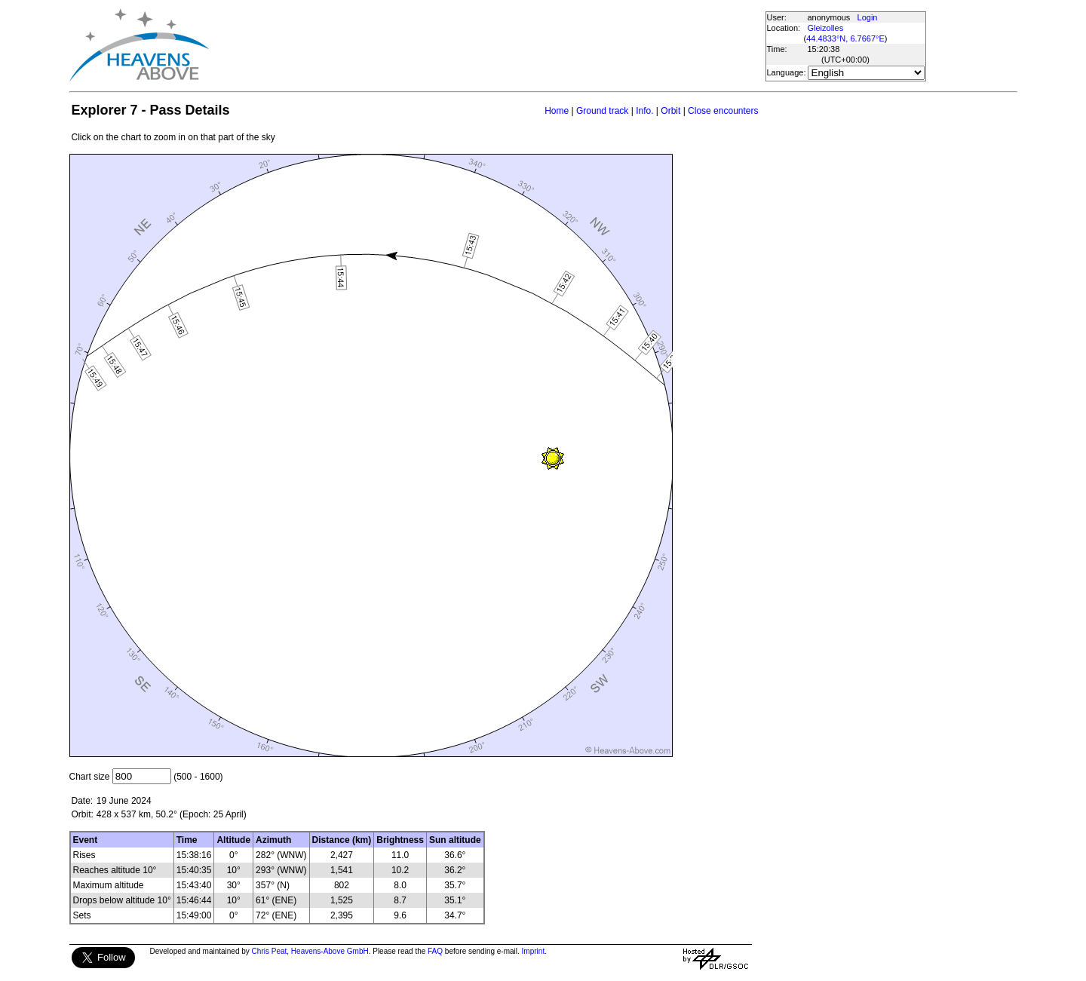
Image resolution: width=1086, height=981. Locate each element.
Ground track (602, 111)
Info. (644, 111)
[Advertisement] (486, 45)
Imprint (533, 951)
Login (867, 17)
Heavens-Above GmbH (330, 951)
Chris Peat (269, 951)
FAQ (435, 951)
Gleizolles (826, 27)
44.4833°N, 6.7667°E (845, 38)
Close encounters (723, 111)
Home (557, 111)
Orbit (670, 111)
